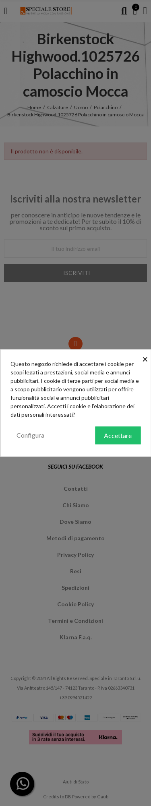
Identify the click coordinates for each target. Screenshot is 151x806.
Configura (30, 435)
